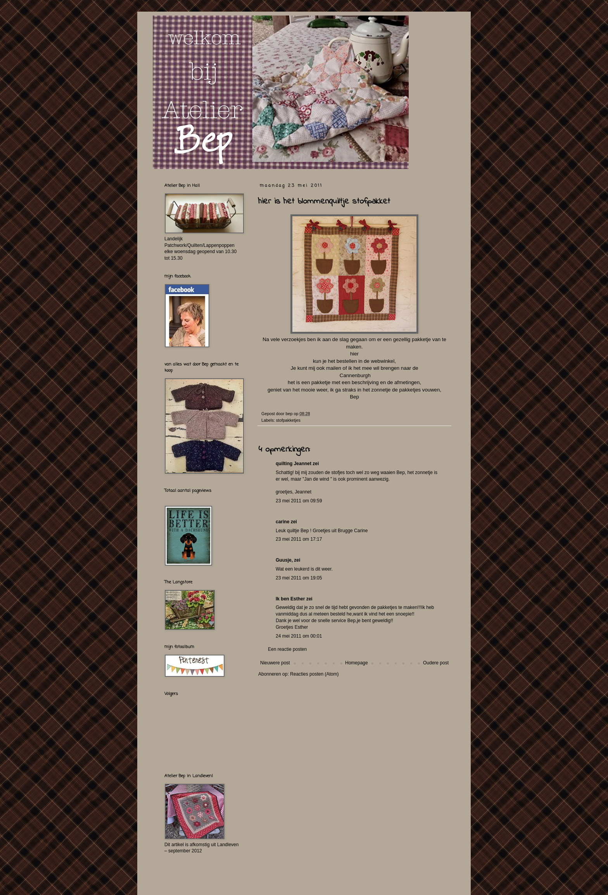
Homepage (356, 663)
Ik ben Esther (290, 599)
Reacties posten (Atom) (314, 674)
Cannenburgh (354, 375)
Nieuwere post (275, 663)
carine (282, 521)
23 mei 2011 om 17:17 (299, 539)
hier (354, 354)
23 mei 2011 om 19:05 (299, 578)
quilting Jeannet (293, 463)
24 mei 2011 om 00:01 (299, 636)
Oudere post (436, 663)
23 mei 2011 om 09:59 (299, 501)
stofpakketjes (288, 420)
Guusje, (284, 560)
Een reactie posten (287, 649)
